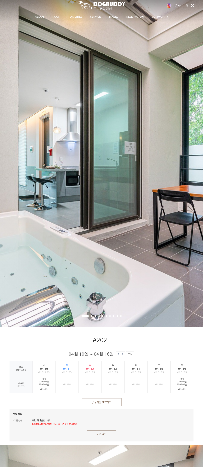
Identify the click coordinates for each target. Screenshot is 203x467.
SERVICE (95, 16)
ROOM (56, 16)
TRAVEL (113, 16)
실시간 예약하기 (101, 402)
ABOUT (39, 16)
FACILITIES (75, 16)
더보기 (101, 434)
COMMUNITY (160, 16)
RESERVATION (135, 16)
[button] (85, 316)
